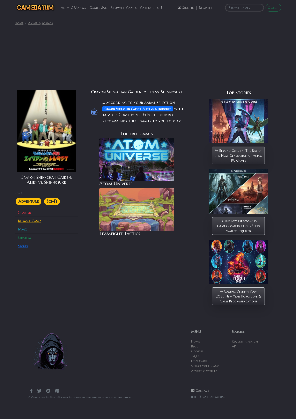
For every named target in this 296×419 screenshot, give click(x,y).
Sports (23, 246)
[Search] (244, 8)
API (234, 346)
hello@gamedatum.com (207, 397)
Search (273, 8)
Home (19, 23)
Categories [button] (151, 8)
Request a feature (245, 341)
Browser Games (124, 8)
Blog (195, 346)
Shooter (24, 212)
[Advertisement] (148, 59)
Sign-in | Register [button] (195, 8)
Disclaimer (199, 361)
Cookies (197, 351)
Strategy (24, 238)
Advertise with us (204, 371)
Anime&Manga (73, 8)
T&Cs (195, 356)
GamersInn (98, 8)
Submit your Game (205, 366)
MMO (22, 229)
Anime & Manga (40, 23)
